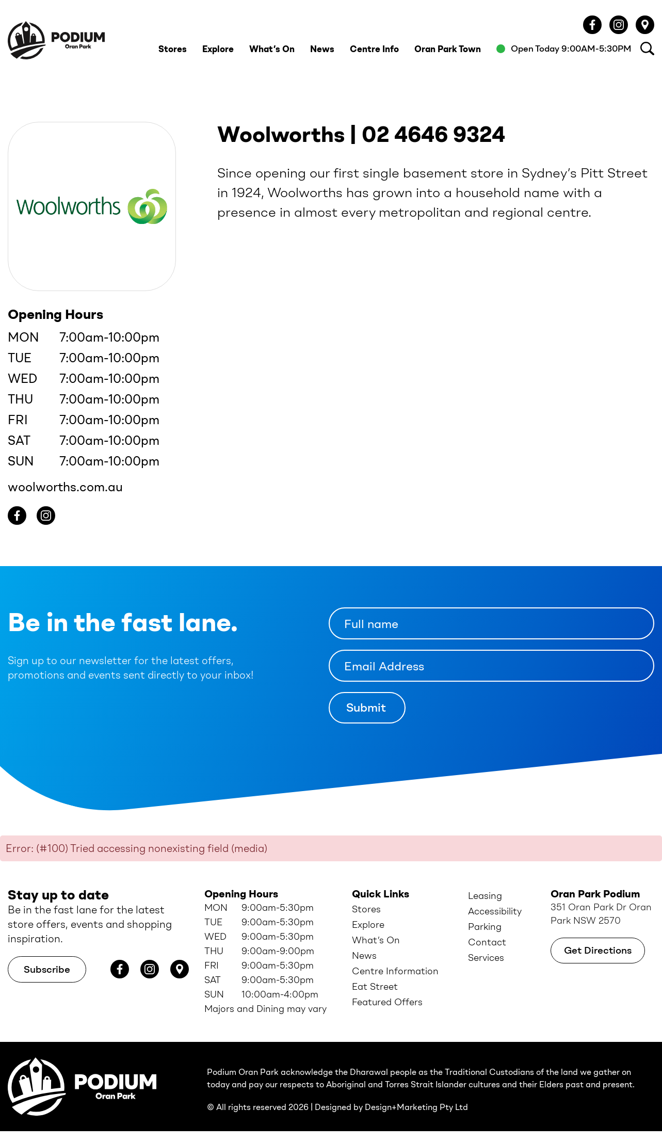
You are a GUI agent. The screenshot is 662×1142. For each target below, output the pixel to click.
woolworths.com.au (65, 486)
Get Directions (598, 950)
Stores (172, 49)
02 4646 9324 (433, 135)
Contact (487, 942)
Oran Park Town (447, 49)
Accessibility (495, 911)
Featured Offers (387, 1002)
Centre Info (374, 49)
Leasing (485, 896)
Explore (218, 49)
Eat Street (375, 986)
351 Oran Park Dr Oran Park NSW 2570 (601, 914)
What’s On (272, 49)
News (322, 49)
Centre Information (395, 971)
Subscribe (47, 969)
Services (486, 957)
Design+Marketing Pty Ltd (416, 1107)
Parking (485, 926)
